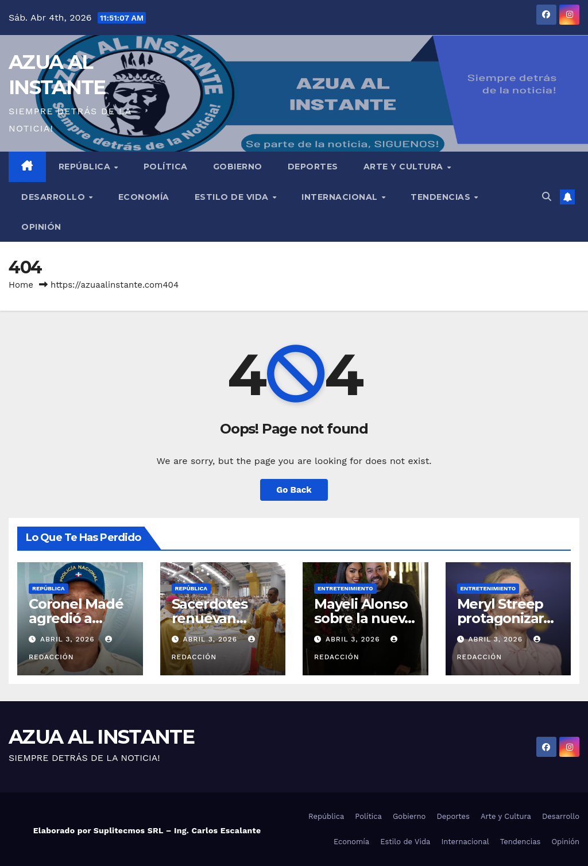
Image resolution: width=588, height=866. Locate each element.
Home (21, 285)
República (86, 166)
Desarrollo (54, 197)
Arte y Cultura (404, 166)
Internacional (340, 197)
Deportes (313, 166)
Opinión (41, 227)
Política (166, 166)
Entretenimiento (345, 588)
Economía (143, 197)
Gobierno (237, 166)
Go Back (294, 490)
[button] (546, 196)
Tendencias (442, 197)
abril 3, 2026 (68, 639)
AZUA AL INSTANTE (101, 737)
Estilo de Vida (233, 197)
